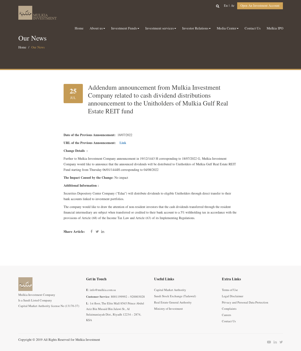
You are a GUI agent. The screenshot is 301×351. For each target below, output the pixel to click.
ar (232, 5)
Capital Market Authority (170, 290)
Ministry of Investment (168, 308)
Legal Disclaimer (232, 296)
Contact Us (229, 321)
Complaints (229, 308)
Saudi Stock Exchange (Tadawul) (175, 296)
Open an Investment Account (259, 5)
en (226, 5)
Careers (226, 315)
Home (22, 47)
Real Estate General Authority (173, 302)
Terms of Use (230, 290)
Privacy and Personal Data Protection (245, 302)
